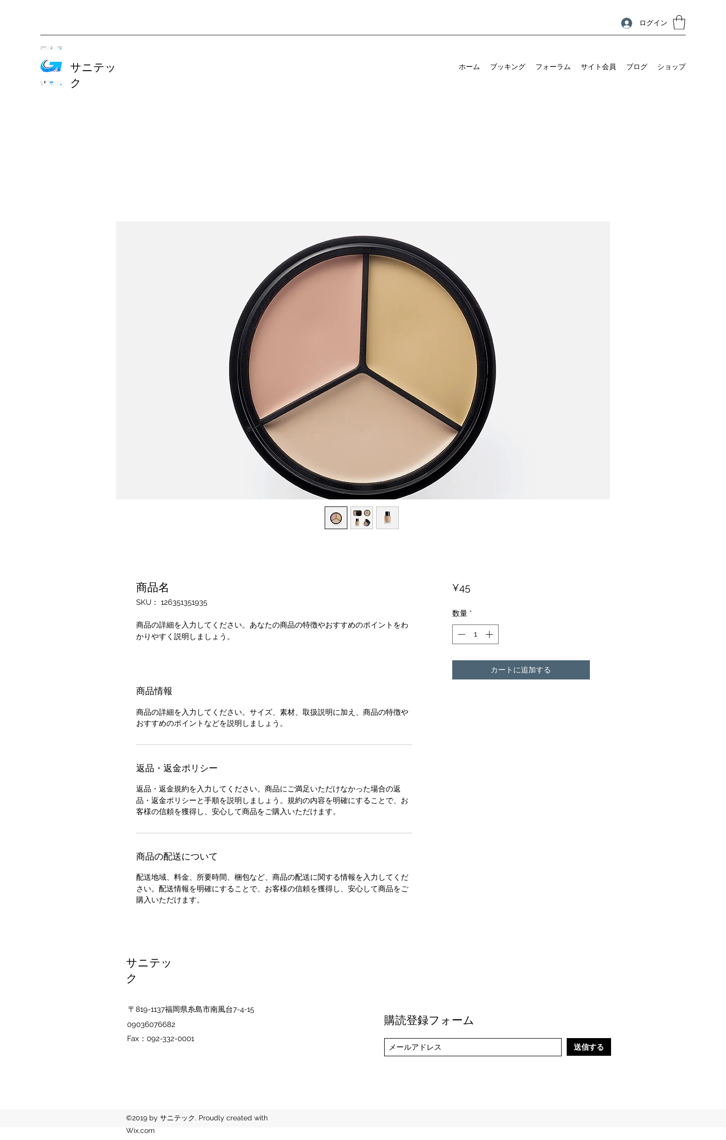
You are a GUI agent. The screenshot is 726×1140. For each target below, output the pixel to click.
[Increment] (490, 634)
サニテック (93, 74)
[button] (679, 22)
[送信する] (589, 1047)
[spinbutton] (475, 634)
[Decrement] (460, 634)
